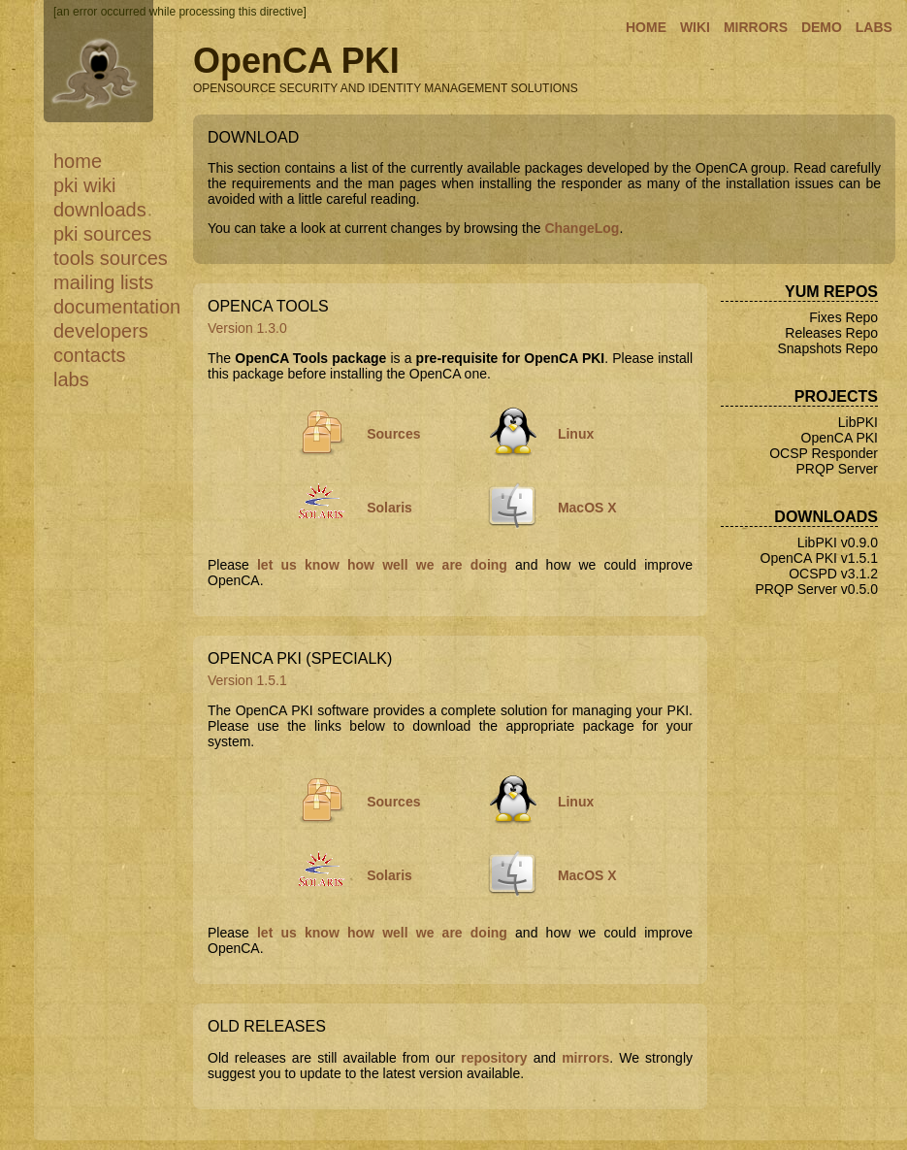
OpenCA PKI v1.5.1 (819, 558)
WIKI (695, 27)
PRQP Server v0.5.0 (816, 589)
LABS (874, 27)
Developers (100, 331)
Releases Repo (831, 333)
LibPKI (858, 422)
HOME (646, 27)
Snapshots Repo (827, 348)
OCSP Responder (823, 453)
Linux (576, 434)
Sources (393, 434)
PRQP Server (836, 468)
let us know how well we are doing (382, 565)
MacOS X (587, 507)
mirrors (585, 1058)
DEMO (821, 27)
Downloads (99, 209)
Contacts (89, 355)
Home (77, 161)
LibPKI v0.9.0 (837, 542)
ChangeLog (581, 228)
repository (494, 1058)
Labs (71, 379)
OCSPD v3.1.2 (833, 573)
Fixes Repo (843, 317)
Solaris (389, 507)
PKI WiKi (84, 185)
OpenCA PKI (839, 437)
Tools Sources (110, 258)
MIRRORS (756, 27)
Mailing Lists (103, 282)
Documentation (116, 306)
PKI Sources (102, 234)
